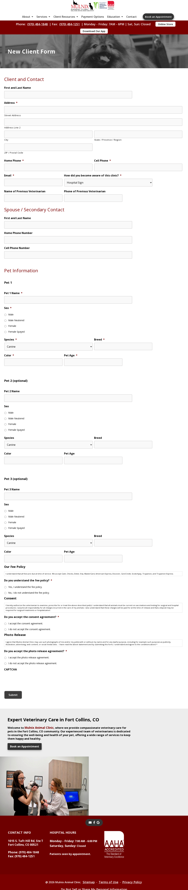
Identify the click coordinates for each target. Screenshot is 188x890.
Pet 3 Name (12, 513)
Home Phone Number (18, 254)
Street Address (12, 133)
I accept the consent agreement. (25, 647)
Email (9, 193)
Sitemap (91, 863)
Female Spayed (16, 353)
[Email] (90, 803)
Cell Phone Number (17, 269)
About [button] (26, 23)
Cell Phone (102, 177)
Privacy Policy (135, 863)
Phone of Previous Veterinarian (84, 209)
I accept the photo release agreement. (28, 680)
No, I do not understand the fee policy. (29, 616)
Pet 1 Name (13, 317)
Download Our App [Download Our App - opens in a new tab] (94, 39)
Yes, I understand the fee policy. (25, 610)
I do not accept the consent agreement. (29, 652)
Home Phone (14, 177)
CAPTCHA (10, 692)
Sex (8, 332)
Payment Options (92, 23)
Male (11, 338)
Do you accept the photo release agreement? (35, 674)
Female (12, 348)
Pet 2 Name (12, 415)
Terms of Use (111, 863)
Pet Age (70, 378)
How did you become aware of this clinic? (92, 193)
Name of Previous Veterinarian (24, 209)
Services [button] (41, 23)
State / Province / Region (108, 157)
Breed (99, 361)
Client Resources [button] (64, 23)
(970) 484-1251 (69, 33)
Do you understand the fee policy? (28, 604)
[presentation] (29, 701)
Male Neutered (16, 343)
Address (10, 121)
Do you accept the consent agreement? (31, 640)
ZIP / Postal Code (13, 170)
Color (9, 378)
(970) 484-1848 (37, 33)
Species (10, 361)
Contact (131, 23)
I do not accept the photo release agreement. (32, 686)
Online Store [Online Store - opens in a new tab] (165, 32)
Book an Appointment (158, 23)
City (6, 157)
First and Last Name (17, 106)
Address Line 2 (12, 145)
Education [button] (113, 23)
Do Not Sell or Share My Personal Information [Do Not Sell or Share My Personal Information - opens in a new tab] (94, 870)
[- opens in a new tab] (94, 803)
